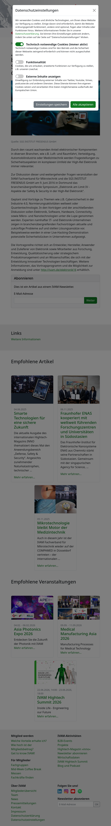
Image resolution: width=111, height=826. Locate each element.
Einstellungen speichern (51, 104)
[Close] (94, 10)
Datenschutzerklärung (27, 33)
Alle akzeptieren (83, 104)
